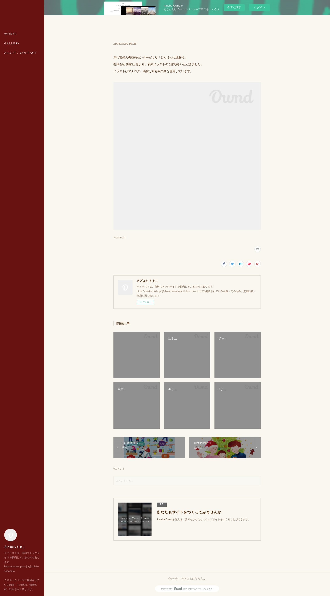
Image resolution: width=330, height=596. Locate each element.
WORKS (10, 34)
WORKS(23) (119, 238)
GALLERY (12, 43)
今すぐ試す (234, 7)
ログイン (259, 7)
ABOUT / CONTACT (20, 53)
